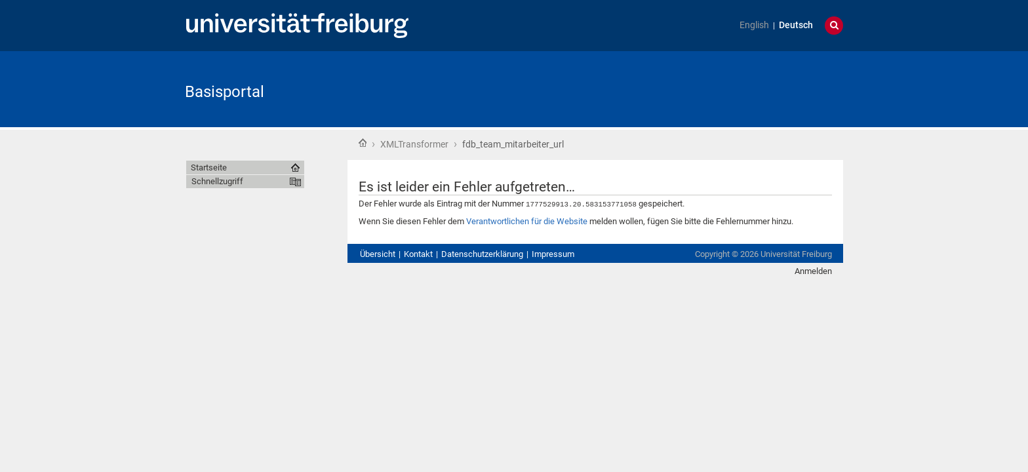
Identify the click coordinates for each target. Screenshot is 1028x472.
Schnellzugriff (217, 181)
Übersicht (377, 253)
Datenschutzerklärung (482, 253)
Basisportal (224, 92)
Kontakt (418, 253)
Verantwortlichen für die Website (526, 221)
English (754, 25)
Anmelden (813, 270)
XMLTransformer (414, 144)
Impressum (553, 253)
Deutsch (796, 25)
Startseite (362, 143)
